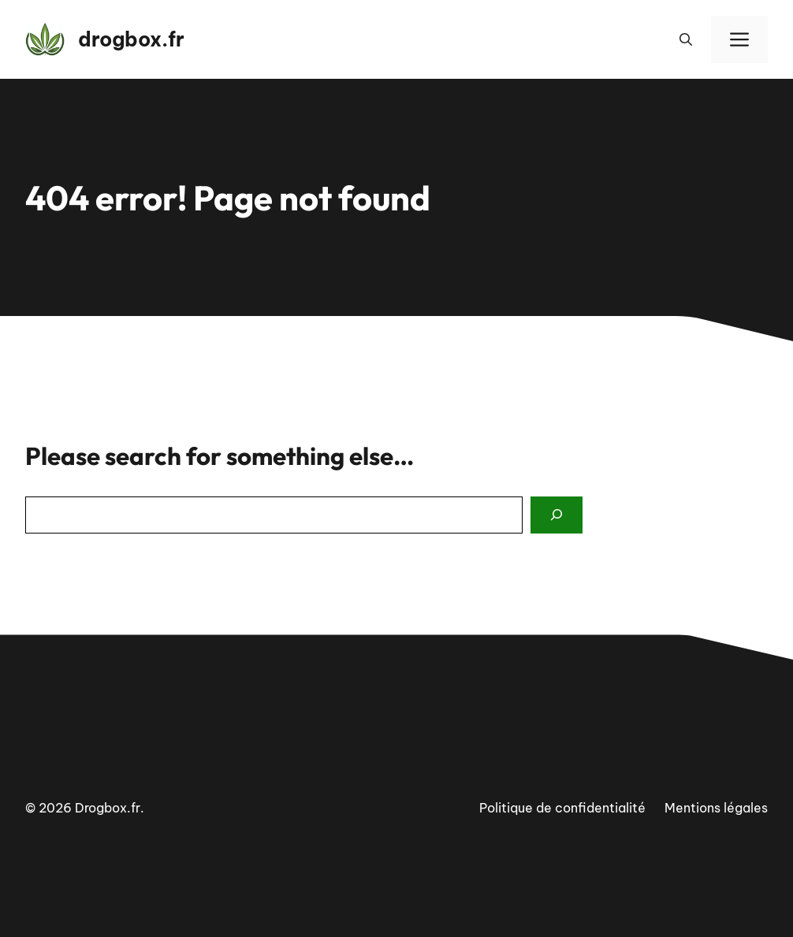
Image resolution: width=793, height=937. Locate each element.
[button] (686, 39)
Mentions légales (716, 808)
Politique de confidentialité (562, 808)
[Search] (557, 515)
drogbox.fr (131, 39)
